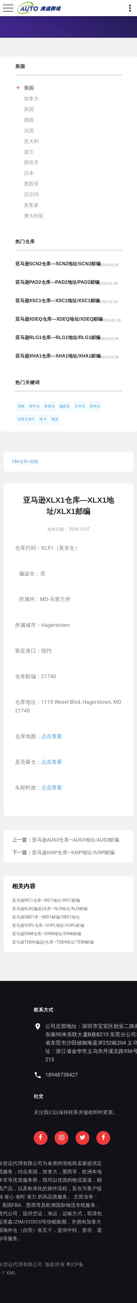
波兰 (29, 152)
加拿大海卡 (26, 419)
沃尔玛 (31, 194)
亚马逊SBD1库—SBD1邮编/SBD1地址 (46, 917)
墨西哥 (31, 184)
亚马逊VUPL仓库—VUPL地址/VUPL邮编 (48, 925)
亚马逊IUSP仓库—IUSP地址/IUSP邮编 (73, 852)
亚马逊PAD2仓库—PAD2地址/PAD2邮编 (57, 282)
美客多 (31, 205)
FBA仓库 (20, 461)
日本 (29, 173)
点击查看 (51, 736)
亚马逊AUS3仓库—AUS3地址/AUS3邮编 (75, 840)
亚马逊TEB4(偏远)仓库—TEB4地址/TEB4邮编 (53, 942)
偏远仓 (64, 406)
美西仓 (49, 406)
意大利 (31, 141)
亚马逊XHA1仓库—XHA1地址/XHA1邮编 (58, 355)
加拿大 (31, 98)
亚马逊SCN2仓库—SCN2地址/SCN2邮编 (58, 263)
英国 (29, 109)
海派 (54, 419)
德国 (29, 120)
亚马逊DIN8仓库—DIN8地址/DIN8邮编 (46, 933)
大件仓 (79, 406)
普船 (21, 406)
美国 (29, 88)
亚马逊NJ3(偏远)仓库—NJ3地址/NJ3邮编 (49, 908)
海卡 (43, 419)
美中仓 (34, 406)
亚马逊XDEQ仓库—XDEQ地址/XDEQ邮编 (59, 319)
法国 (29, 130)
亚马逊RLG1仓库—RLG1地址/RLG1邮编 (58, 337)
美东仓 (95, 406)
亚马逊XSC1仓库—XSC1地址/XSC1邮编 (57, 300)
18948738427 (90, 1075)
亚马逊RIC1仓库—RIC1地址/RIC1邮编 (46, 900)
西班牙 (31, 162)
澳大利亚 (34, 216)
